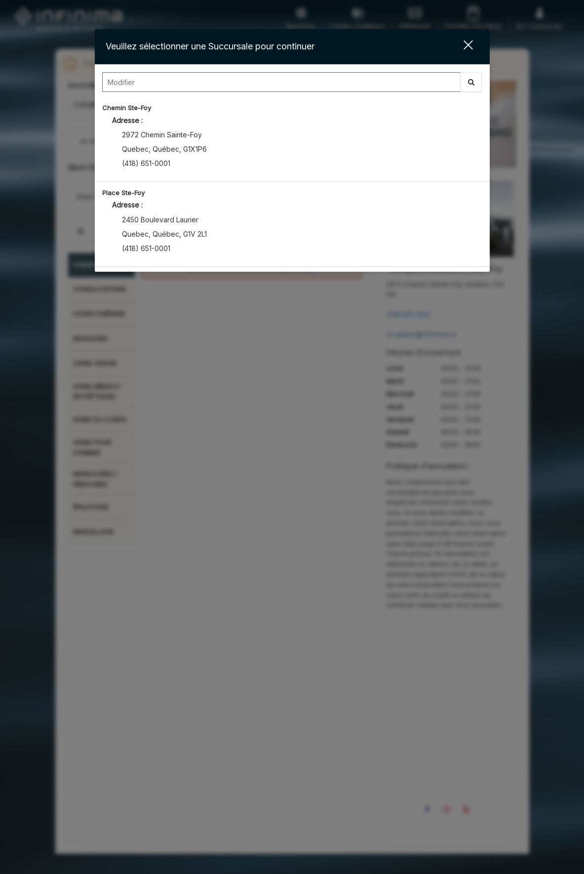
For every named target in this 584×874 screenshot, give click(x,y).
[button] (462, 47)
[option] (292, 139)
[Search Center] (281, 82)
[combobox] (292, 84)
